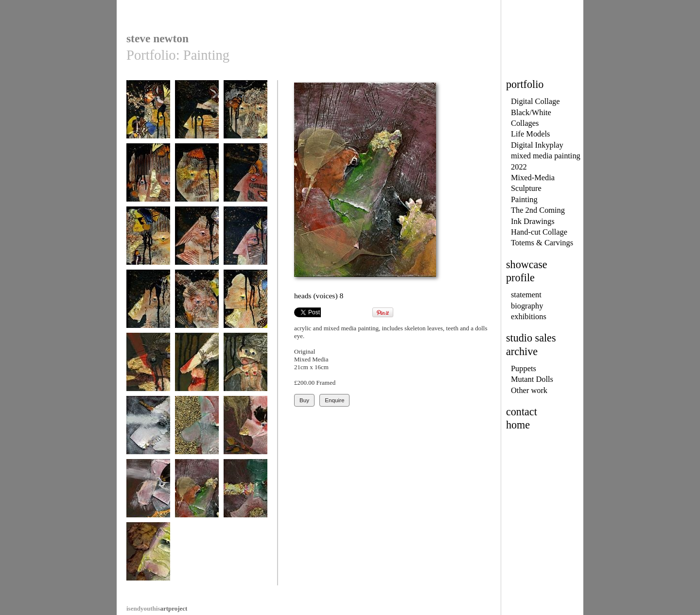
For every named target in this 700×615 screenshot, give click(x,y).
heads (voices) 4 (148, 429)
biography (527, 305)
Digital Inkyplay (537, 145)
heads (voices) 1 (148, 366)
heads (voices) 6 (245, 429)
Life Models (530, 133)
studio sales (531, 338)
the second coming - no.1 (148, 117)
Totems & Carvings (542, 242)
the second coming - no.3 (245, 117)
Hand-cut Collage (539, 232)
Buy (304, 400)
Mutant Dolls (532, 379)
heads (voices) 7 (148, 493)
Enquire (334, 400)
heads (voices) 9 (245, 493)
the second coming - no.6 (245, 180)
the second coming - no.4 (148, 180)
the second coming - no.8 (197, 243)
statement (526, 294)
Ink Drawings (533, 221)
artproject (156, 608)
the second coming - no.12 (245, 307)
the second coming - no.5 (197, 180)
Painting (524, 199)
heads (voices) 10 (148, 556)
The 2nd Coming (538, 210)
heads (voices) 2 (197, 366)
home (518, 425)
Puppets (523, 368)
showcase (526, 264)
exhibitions (528, 316)
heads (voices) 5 (197, 429)
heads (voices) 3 (245, 366)
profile (520, 278)
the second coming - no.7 (148, 243)
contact (521, 412)
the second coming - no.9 (245, 243)
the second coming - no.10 (148, 307)
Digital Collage (535, 101)
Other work (529, 390)
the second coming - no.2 (197, 117)
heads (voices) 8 (197, 493)
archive (522, 351)
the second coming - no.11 (197, 307)
